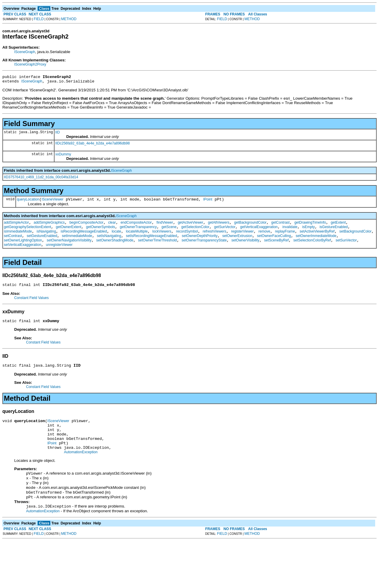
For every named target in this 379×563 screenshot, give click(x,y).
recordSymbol (187, 237)
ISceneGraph (24, 52)
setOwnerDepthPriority (200, 242)
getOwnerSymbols (100, 231)
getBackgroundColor (250, 226)
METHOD (68, 19)
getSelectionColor (195, 231)
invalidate (290, 231)
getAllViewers (218, 226)
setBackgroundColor (355, 237)
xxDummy (63, 156)
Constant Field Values (31, 307)
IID (57, 134)
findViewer (165, 226)
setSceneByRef (276, 247)
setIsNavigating (109, 242)
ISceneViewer (52, 202)
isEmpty (308, 231)
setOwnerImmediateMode (316, 242)
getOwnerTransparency (138, 231)
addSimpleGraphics (49, 226)
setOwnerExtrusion (237, 242)
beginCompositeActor (86, 226)
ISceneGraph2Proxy (30, 64)
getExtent (338, 226)
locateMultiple (136, 237)
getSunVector (224, 231)
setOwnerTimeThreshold (157, 247)
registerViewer (242, 237)
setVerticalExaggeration (22, 253)
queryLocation (28, 202)
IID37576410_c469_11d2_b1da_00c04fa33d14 (41, 179)
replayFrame (285, 237)
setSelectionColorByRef (312, 247)
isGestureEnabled (333, 231)
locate (116, 237)
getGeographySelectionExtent (27, 231)
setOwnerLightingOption (23, 247)
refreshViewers (214, 237)
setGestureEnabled (42, 242)
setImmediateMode (77, 242)
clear (112, 226)
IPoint (207, 202)
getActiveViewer (190, 226)
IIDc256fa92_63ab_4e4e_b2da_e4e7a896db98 (92, 145)
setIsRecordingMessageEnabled (151, 242)
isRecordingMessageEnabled (84, 237)
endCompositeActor (136, 226)
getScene (169, 231)
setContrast (13, 242)
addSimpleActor (16, 226)
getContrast (280, 226)
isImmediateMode (18, 237)
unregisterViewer (59, 253)
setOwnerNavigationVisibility (69, 247)
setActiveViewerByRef (317, 237)
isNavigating (46, 237)
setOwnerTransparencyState (204, 247)
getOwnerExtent (68, 231)
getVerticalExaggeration (259, 231)
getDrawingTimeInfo (310, 226)
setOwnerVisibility (245, 247)
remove (264, 237)
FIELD (39, 19)
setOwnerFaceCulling (274, 242)
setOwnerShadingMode (114, 247)
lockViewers (161, 237)
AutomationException (80, 470)
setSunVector (346, 247)
